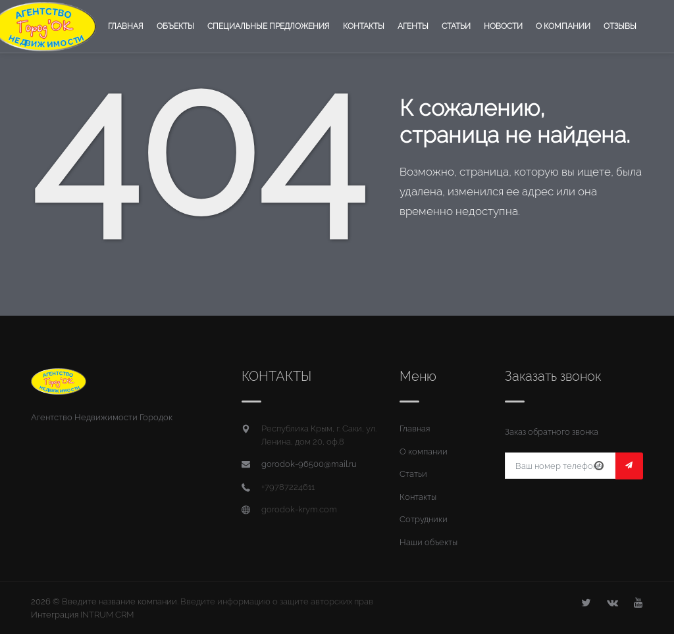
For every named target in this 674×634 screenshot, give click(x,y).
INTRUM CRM (107, 615)
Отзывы (620, 26)
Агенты (413, 26)
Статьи (456, 26)
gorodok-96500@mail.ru (309, 464)
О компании (563, 26)
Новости (503, 26)
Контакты (363, 26)
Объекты (175, 26)
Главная (125, 26)
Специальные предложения (268, 26)
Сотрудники (424, 519)
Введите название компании (119, 601)
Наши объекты (428, 542)
